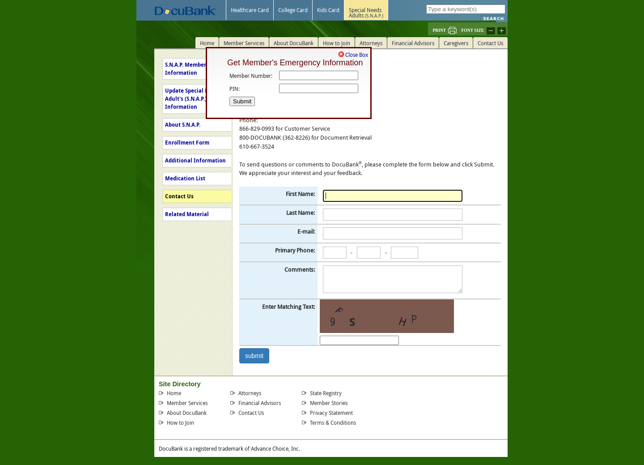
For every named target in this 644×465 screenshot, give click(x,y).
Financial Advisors (259, 402)
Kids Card (328, 9)
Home (174, 393)
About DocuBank (187, 412)
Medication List (185, 178)
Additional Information (195, 160)
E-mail (305, 231)
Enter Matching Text (288, 307)
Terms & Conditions (333, 422)
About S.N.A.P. (182, 124)
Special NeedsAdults (366, 12)
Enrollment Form (187, 142)
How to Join (180, 422)
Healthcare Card (250, 9)
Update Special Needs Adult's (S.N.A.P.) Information (193, 99)
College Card (293, 9)
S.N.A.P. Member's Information (188, 69)
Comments (299, 269)
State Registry (326, 393)
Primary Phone (294, 250)
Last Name (300, 213)
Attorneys (249, 393)
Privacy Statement (331, 412)
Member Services (187, 402)
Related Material (187, 214)
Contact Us (179, 196)
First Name (300, 194)
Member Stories (328, 402)
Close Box (356, 53)
